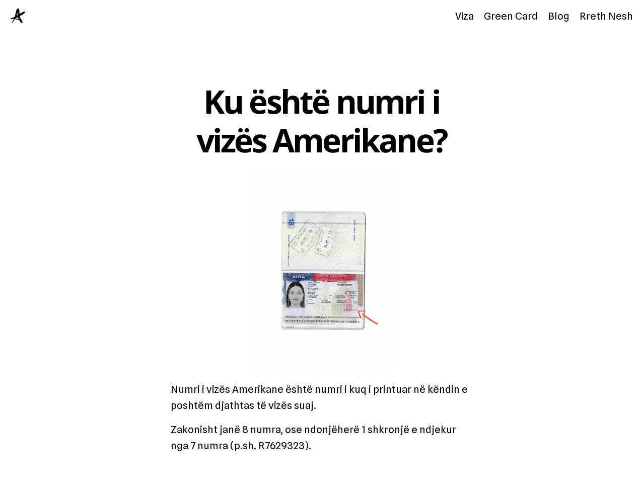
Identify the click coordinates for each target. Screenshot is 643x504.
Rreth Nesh (606, 16)
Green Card (511, 16)
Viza (464, 16)
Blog (558, 16)
